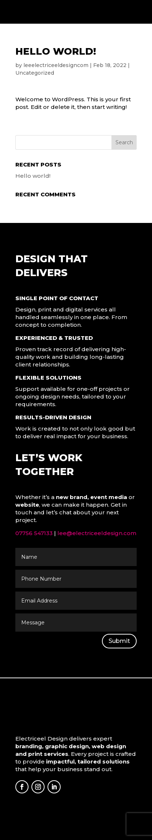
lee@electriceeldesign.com (96, 533)
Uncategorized (34, 73)
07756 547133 (34, 533)
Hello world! (32, 175)
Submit (119, 640)
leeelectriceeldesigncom (55, 65)
